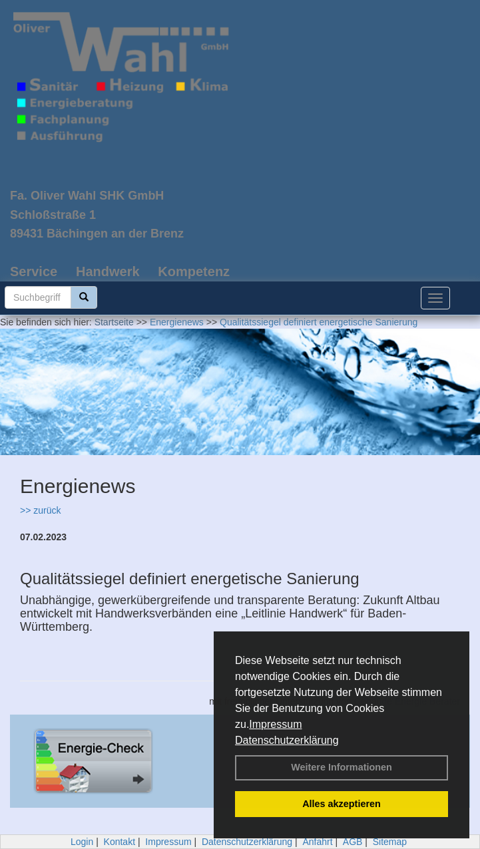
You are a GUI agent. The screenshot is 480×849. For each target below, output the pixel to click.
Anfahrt (317, 841)
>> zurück (40, 510)
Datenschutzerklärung (287, 740)
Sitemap (390, 841)
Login (82, 841)
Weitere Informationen (341, 767)
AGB (353, 841)
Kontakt (119, 841)
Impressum (275, 724)
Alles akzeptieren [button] (341, 803)
